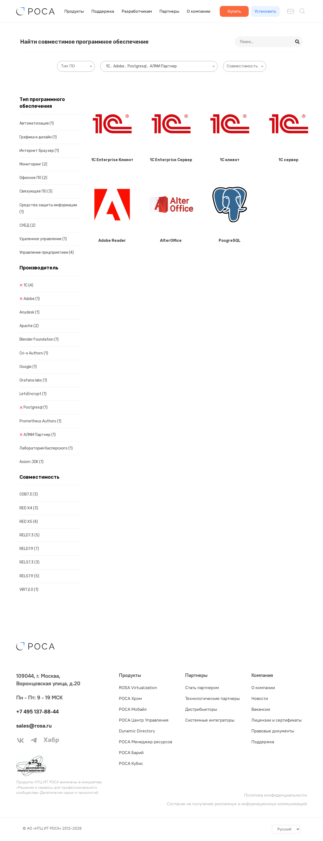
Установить (265, 11)
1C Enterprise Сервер (171, 160)
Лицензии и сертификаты (276, 720)
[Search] (297, 41)
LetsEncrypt (32, 394)
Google (28, 366)
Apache (29, 326)
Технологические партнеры (212, 698)
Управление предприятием (46, 252)
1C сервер (288, 160)
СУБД (27, 225)
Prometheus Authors (40, 421)
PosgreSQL (230, 240)
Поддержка (102, 11)
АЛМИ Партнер (40, 434)
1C (28, 285)
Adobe (32, 298)
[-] (286, 829)
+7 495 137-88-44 (37, 711)
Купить (234, 11)
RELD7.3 (29, 535)
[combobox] (76, 66)
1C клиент (229, 160)
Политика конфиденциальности (275, 795)
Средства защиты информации (48, 208)
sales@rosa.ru (34, 725)
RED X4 (28, 508)
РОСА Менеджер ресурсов (145, 741)
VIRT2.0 (28, 589)
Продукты (74, 11)
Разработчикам (137, 11)
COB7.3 (28, 494)
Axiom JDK (31, 461)
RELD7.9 (29, 548)
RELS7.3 (29, 562)
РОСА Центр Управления (143, 720)
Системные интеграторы (209, 720)
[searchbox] (77, 66)
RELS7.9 (29, 576)
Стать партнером (202, 687)
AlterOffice (171, 240)
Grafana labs (33, 380)
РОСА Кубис (131, 763)
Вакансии (260, 709)
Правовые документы (272, 731)
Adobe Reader (112, 240)
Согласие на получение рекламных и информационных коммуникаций (237, 803)
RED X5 (28, 521)
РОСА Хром (130, 698)
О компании (198, 11)
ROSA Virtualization (138, 687)
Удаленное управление (43, 239)
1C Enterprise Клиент (112, 160)
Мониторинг (33, 164)
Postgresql (36, 407)
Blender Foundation (39, 339)
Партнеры (169, 11)
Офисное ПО (33, 177)
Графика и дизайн (38, 137)
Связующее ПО (35, 191)
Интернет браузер (39, 150)
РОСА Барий (131, 752)
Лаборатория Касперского (46, 448)
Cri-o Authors (33, 353)
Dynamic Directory (137, 731)
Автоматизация (36, 123)
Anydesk (29, 312)
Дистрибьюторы (201, 709)
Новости (259, 698)
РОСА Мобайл (133, 709)
